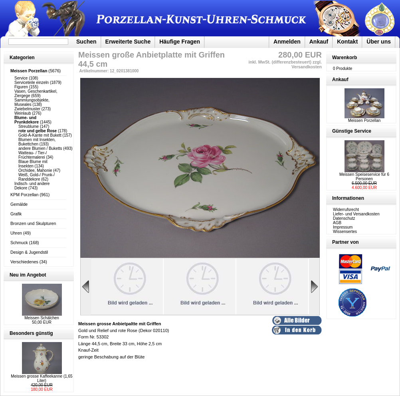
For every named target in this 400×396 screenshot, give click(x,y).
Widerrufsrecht (346, 209)
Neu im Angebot (28, 275)
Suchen (86, 41)
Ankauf (318, 41)
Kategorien (22, 57)
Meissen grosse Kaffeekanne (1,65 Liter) (41, 378)
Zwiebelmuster (27, 109)
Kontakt (347, 41)
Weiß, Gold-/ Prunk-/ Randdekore (36, 177)
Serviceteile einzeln (31, 82)
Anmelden (287, 41)
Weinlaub (22, 113)
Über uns (378, 41)
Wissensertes (345, 231)
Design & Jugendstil (29, 252)
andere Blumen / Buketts (40, 148)
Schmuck (19, 242)
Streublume (28, 126)
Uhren (16, 233)
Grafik (16, 213)
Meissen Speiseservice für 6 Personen (364, 176)
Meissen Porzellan (364, 119)
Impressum (342, 227)
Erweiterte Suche (128, 41)
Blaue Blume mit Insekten (33, 163)
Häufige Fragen (179, 41)
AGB (337, 223)
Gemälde (19, 204)
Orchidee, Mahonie (35, 170)
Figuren (21, 87)
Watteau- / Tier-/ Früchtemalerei (32, 155)
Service (21, 78)
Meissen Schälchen (41, 318)
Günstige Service (351, 131)
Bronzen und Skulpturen (33, 223)
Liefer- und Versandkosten (356, 214)
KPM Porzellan (24, 194)
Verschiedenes (24, 261)
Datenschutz (344, 218)
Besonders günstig (31, 333)
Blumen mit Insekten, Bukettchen (36, 141)
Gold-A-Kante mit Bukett (39, 135)
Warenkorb (344, 57)
